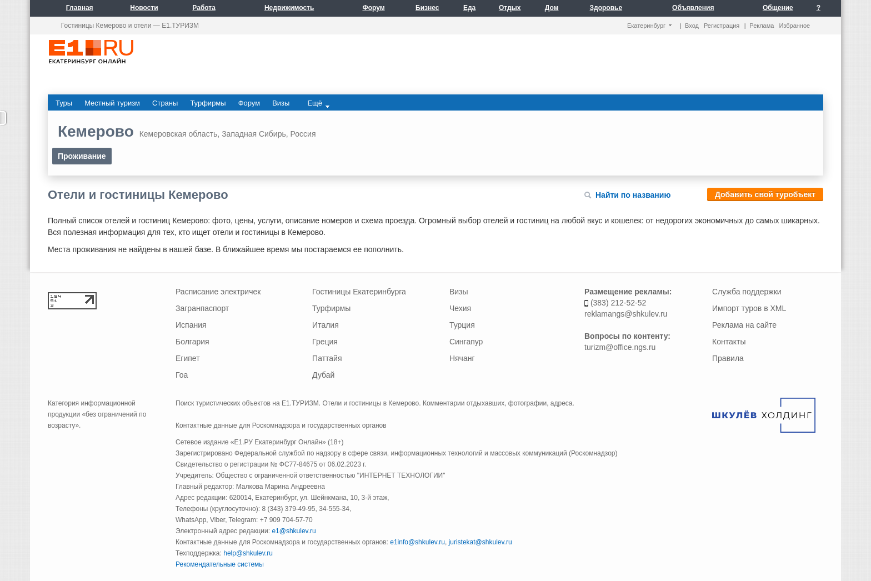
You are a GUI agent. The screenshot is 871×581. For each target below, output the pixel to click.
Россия (303, 133)
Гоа (182, 374)
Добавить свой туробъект (765, 194)
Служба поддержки (747, 291)
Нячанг (462, 358)
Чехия (460, 308)
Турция (462, 324)
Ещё (318, 103)
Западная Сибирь (254, 133)
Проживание (82, 156)
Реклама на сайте (744, 324)
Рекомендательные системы (220, 564)
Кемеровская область (178, 133)
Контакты (728, 341)
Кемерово (96, 131)
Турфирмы (331, 308)
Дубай (323, 374)
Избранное (794, 25)
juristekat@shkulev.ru (480, 542)
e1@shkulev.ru (294, 531)
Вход (692, 25)
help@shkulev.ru (248, 553)
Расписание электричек (218, 291)
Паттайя (327, 358)
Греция (325, 341)
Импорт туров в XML (749, 308)
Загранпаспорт (202, 308)
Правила (728, 358)
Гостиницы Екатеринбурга (359, 291)
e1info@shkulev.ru (417, 542)
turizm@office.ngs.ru (619, 347)
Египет (188, 358)
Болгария (192, 341)
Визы (458, 291)
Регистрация (721, 25)
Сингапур (466, 341)
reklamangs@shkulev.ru (625, 313)
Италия (325, 324)
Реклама (761, 25)
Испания (191, 324)
